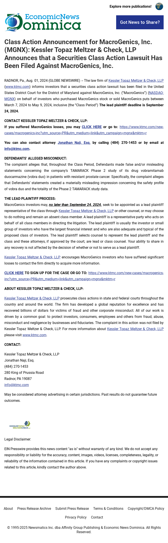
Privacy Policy (76, 517)
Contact (97, 517)
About (8, 508)
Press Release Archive (34, 508)
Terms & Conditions (108, 508)
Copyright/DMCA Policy (146, 508)
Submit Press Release (72, 508)
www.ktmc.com (17, 87)
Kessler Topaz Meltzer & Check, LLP (136, 80)
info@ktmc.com (16, 385)
